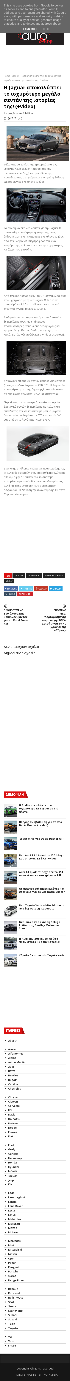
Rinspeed (14, 1293)
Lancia (12, 1202)
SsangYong (15, 1310)
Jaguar (19, 575)
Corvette (14, 1106)
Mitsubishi (15, 1249)
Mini (11, 1245)
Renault (13, 1289)
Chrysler (13, 1097)
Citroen (13, 1101)
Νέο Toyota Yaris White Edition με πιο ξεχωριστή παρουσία (42, 907)
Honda (12, 1162)
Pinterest (26, 593)
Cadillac (13, 1084)
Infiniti (12, 1171)
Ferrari (12, 1132)
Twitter (27, 588)
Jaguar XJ (34, 575)
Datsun (13, 1123)
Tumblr (11, 593)
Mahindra (14, 1219)
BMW (11, 1071)
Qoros (12, 1276)
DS (10, 1110)
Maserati (14, 1223)
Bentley (13, 1075)
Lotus (11, 1214)
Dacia (11, 1114)
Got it (46, 29)
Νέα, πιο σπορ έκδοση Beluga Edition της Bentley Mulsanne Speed (39, 925)
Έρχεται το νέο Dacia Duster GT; (41, 838)
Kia (10, 1184)
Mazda (12, 1228)
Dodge (12, 1127)
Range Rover (16, 1280)
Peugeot (13, 1267)
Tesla (11, 1324)
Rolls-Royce (15, 1297)
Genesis (13, 1154)
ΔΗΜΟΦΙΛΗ (14, 794)
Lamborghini (16, 1197)
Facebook (12, 588)
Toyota (13, 1328)
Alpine (12, 1058)
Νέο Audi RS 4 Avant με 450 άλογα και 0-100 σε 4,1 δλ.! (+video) (41, 857)
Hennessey (15, 1158)
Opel (11, 1258)
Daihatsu (14, 1119)
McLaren (13, 1232)
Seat (11, 1302)
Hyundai (13, 1167)
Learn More (30, 29)
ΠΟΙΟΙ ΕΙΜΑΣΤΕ (25, 1374)
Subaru (13, 1315)
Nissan (12, 1254)
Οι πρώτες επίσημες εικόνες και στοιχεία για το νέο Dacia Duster (42, 890)
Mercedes (14, 1241)
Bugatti (13, 1080)
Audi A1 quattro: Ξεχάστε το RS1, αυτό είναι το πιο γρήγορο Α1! (41, 874)
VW (10, 1336)
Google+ (42, 588)
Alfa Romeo (16, 1053)
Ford (11, 1145)
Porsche (13, 1271)
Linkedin (57, 588)
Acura (12, 1049)
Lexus (11, 1210)
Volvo (11, 1341)
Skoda (12, 1306)
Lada (11, 1193)
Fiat (10, 1136)
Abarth (12, 1040)
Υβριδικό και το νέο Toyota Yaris (41, 955)
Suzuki (12, 1319)
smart (12, 1345)
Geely (11, 1149)
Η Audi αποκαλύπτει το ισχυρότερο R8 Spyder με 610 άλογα (38, 808)
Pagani (12, 1262)
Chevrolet (14, 1088)
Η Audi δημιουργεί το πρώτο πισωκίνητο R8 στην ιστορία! (39, 940)
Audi (11, 1066)
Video (15, 75)
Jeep (11, 1180)
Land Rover (15, 1206)
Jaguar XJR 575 (54, 575)
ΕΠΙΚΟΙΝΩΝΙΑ (48, 1374)
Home (7, 75)
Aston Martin (17, 1062)
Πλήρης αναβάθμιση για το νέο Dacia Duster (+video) (40, 824)
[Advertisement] (32, 756)
